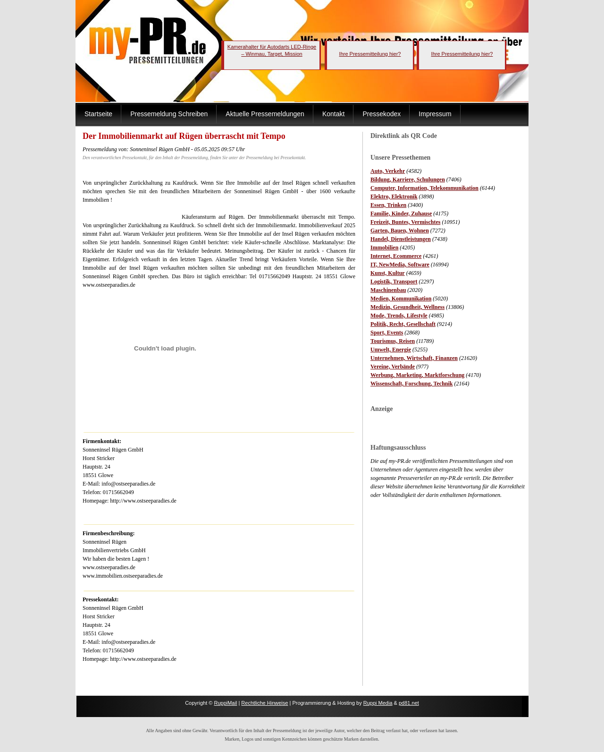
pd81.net (409, 703)
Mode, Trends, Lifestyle (399, 315)
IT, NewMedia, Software (399, 264)
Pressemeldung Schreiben (169, 114)
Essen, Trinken (388, 205)
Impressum (435, 114)
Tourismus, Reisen (392, 341)
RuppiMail (225, 703)
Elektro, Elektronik (394, 196)
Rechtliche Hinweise (264, 703)
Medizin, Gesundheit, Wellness (407, 307)
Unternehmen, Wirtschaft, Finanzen (414, 358)
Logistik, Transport (394, 281)
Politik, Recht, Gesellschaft (403, 324)
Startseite (98, 114)
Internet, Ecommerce (395, 256)
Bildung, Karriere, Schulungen (407, 179)
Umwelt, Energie (390, 349)
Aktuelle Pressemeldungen (265, 114)
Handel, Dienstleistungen (400, 239)
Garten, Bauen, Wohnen (399, 230)
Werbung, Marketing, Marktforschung (417, 375)
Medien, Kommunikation (400, 298)
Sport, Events (386, 332)
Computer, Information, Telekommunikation (424, 188)
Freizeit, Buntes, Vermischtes (405, 222)
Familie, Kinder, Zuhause (401, 213)
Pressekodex (381, 114)
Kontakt (333, 114)
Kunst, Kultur (387, 273)
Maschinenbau (388, 290)
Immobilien (384, 247)
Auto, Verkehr (387, 171)
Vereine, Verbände (392, 366)
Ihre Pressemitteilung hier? (370, 54)
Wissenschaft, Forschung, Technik (411, 383)
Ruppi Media (378, 703)
